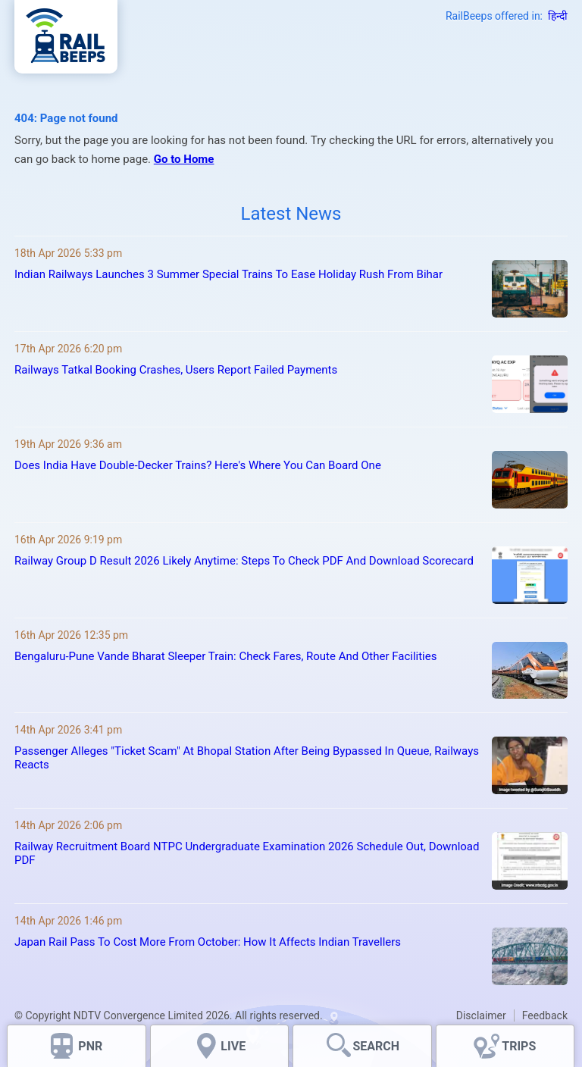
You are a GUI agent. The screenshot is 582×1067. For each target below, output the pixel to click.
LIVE (233, 1046)
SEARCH (375, 1046)
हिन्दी (558, 16)
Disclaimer (481, 1015)
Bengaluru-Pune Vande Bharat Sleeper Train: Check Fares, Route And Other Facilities (225, 656)
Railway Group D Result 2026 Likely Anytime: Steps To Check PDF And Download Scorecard (244, 561)
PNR (90, 1046)
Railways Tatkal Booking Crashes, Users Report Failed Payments (175, 370)
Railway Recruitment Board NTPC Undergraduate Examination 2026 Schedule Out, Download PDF (246, 853)
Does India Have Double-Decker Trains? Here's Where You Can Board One (197, 465)
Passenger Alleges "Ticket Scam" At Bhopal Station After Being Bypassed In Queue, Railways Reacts (246, 757)
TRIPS (519, 1046)
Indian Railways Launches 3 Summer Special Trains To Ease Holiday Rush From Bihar (228, 274)
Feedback (545, 1015)
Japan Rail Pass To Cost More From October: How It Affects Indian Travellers (207, 942)
